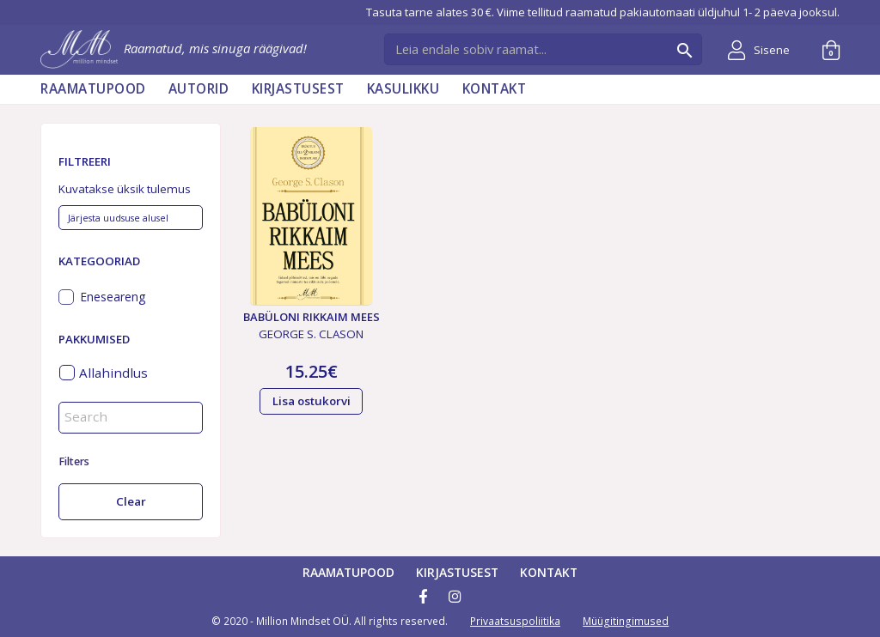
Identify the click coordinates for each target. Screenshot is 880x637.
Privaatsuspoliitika (515, 621)
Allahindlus (113, 372)
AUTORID (198, 89)
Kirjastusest (298, 89)
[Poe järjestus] (130, 218)
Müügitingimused (626, 621)
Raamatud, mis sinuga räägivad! (173, 48)
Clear (131, 501)
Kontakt (494, 89)
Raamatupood (93, 89)
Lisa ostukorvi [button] (311, 401)
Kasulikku (403, 89)
